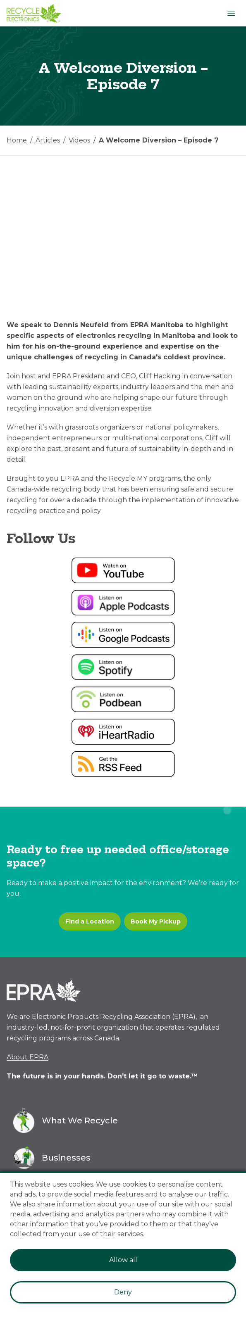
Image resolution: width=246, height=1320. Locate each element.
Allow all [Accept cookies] (123, 1260)
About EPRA (27, 1057)
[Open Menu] (231, 13)
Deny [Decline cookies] (123, 1292)
